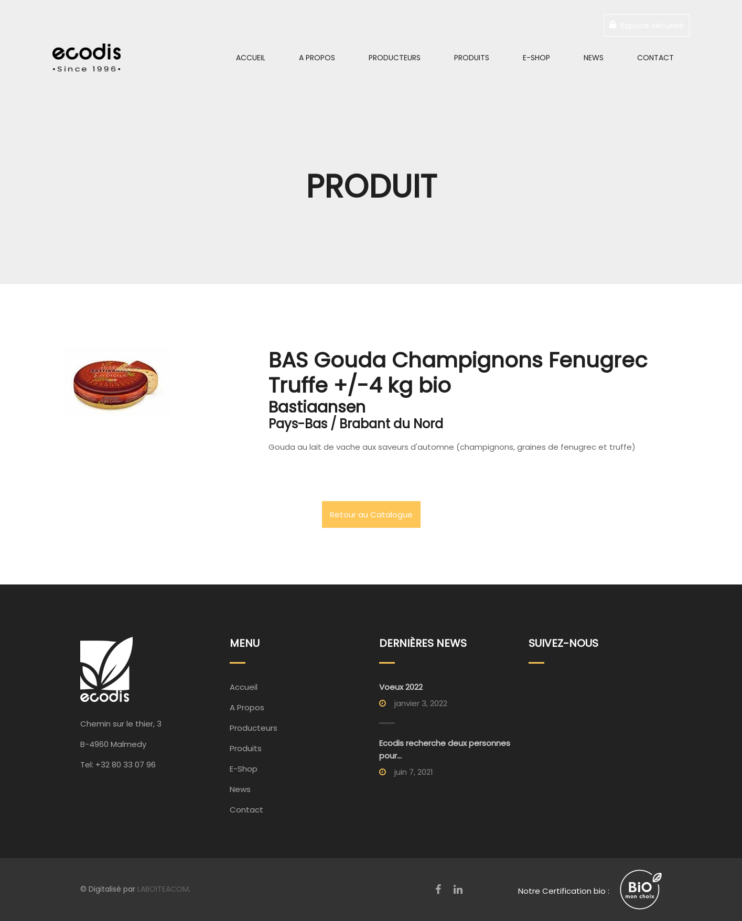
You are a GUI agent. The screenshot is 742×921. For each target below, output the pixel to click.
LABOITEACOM (163, 889)
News (594, 57)
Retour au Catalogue (371, 514)
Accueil (250, 57)
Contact (655, 57)
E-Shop (536, 57)
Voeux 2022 (401, 686)
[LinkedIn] (458, 889)
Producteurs (395, 57)
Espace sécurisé (646, 25)
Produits (471, 57)
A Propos (317, 57)
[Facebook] (438, 889)
